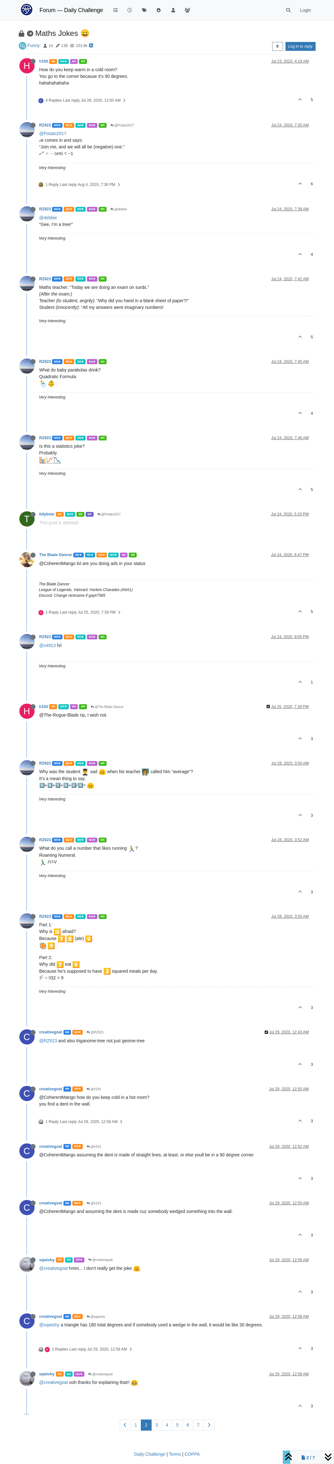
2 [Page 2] (146, 1424)
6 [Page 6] (188, 1424)
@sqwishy (96, 1316)
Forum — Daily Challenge (71, 10)
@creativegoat (100, 1260)
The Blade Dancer (55, 555)
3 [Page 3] (156, 1424)
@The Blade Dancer (107, 707)
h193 (43, 61)
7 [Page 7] (198, 1424)
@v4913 (47, 645)
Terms (175, 1454)
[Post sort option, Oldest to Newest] (277, 46)
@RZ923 (95, 1032)
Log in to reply (300, 46)
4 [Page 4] (167, 1424)
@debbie (118, 209)
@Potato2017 (122, 125)
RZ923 (45, 125)
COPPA (192, 1454)
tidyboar (47, 514)
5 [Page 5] (177, 1424)
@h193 (94, 1089)
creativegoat (50, 1032)
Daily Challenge (149, 1454)
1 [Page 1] (135, 1424)
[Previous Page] (125, 1425)
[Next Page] (208, 1425)
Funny (33, 45)
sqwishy (47, 1260)
